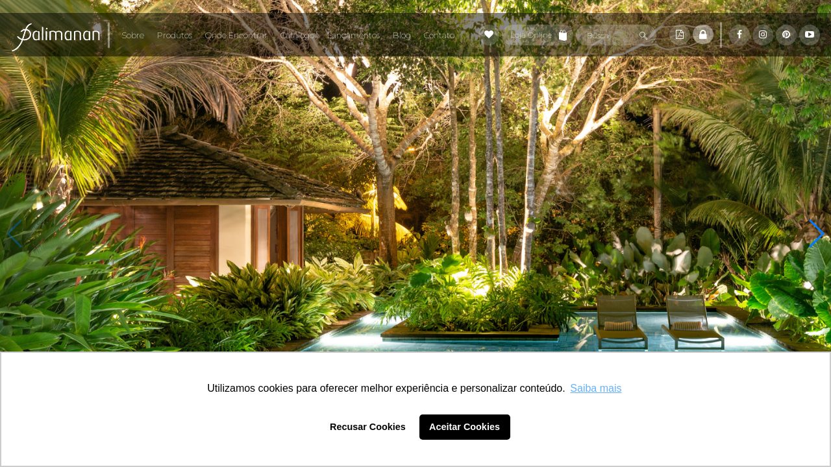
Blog (402, 35)
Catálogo (297, 35)
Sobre (132, 35)
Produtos (174, 35)
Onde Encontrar (236, 35)
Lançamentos (353, 35)
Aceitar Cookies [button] (464, 427)
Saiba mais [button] (595, 388)
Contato (439, 35)
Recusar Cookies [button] (368, 427)
